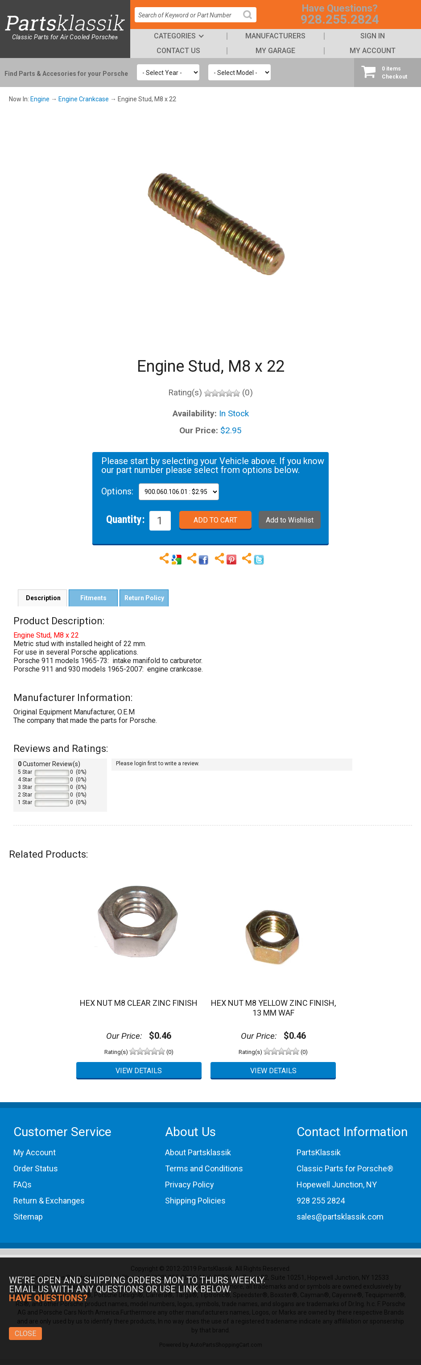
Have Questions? (48, 1298)
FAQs (22, 1184)
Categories (175, 36)
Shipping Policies (195, 1200)
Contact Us (178, 50)
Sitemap (28, 1216)
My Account (373, 50)
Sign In (372, 36)
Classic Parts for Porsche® (345, 1168)
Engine (40, 99)
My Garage (275, 50)
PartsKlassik (319, 1152)
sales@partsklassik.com (340, 1216)
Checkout (387, 72)
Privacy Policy (189, 1184)
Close (25, 1333)
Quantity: (125, 519)
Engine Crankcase (83, 99)
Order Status (35, 1168)
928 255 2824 (321, 1200)
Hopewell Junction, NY (337, 1184)
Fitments (93, 598)
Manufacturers (275, 36)
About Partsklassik (198, 1152)
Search (251, 21)
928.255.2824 (340, 19)
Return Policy (144, 598)
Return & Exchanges (49, 1200)
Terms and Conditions (204, 1168)
